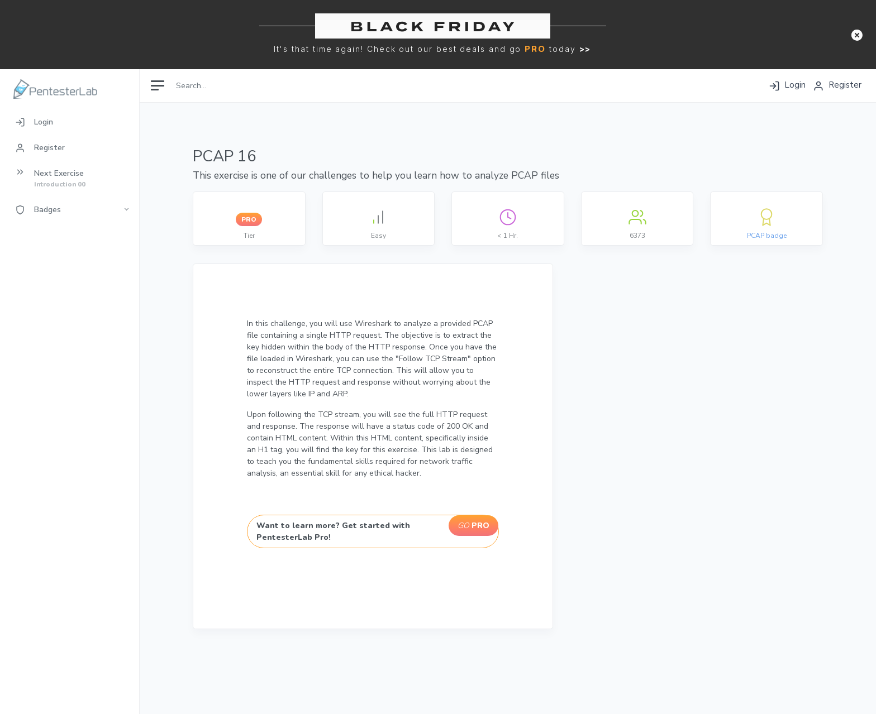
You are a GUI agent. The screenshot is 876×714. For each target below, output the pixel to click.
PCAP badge (767, 235)
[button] (857, 34)
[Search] (221, 85)
